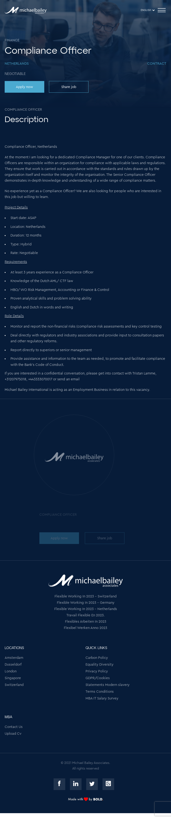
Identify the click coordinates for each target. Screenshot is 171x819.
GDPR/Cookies (98, 678)
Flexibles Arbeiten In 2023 (85, 621)
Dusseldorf (13, 664)
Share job (68, 87)
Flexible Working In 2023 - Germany (85, 602)
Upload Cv (13, 733)
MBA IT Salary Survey (102, 698)
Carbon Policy (97, 658)
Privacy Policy (97, 671)
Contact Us (14, 727)
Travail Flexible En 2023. (85, 615)
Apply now (24, 87)
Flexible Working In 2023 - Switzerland (85, 596)
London (11, 671)
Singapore (13, 678)
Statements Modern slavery (108, 685)
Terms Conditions (100, 691)
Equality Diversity (99, 664)
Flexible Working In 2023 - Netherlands (85, 609)
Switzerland (14, 685)
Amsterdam (14, 658)
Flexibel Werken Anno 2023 (85, 628)
